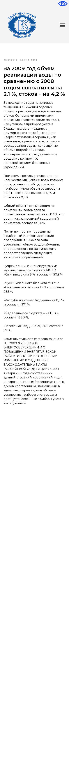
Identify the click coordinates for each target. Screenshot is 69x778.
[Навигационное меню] (62, 25)
